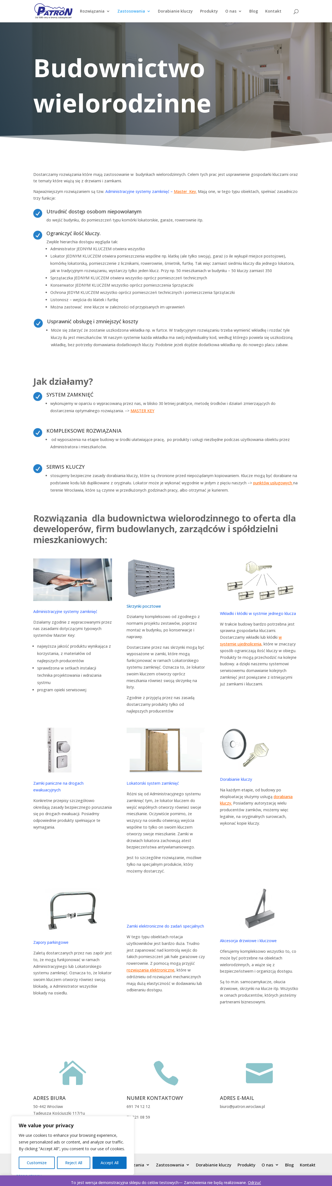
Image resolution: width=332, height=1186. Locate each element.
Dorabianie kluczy (175, 11)
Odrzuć (254, 1182)
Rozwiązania (92, 11)
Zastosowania (131, 11)
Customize (37, 1162)
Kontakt (273, 11)
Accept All (109, 1162)
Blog (253, 11)
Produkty (209, 11)
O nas (230, 11)
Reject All (73, 1162)
